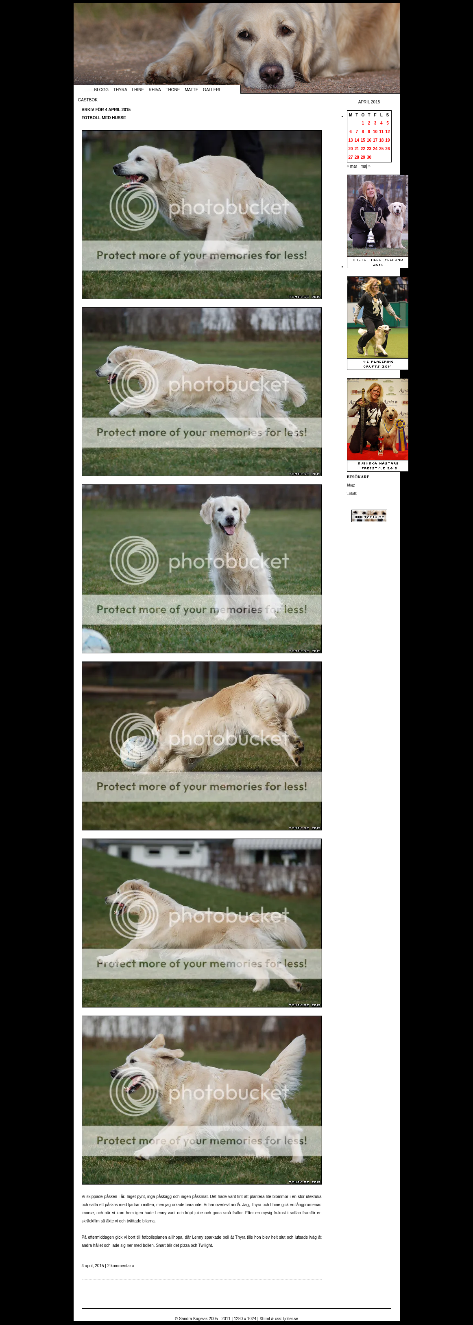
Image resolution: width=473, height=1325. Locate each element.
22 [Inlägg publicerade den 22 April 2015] (363, 149)
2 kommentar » (121, 1266)
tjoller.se (290, 1318)
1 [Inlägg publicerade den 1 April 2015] (363, 123)
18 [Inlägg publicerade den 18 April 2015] (381, 140)
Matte (191, 90)
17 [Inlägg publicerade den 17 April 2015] (375, 140)
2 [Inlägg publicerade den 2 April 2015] (369, 123)
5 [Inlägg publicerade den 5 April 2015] (387, 123)
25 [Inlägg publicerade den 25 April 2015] (381, 149)
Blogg (101, 90)
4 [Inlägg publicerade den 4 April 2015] (381, 123)
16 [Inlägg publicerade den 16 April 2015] (369, 140)
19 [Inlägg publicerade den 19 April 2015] (387, 140)
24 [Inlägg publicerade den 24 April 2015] (375, 149)
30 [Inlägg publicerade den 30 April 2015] (369, 157)
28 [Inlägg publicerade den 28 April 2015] (357, 157)
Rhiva (155, 90)
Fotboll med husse (104, 118)
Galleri (211, 90)
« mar (352, 166)
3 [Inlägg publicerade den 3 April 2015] (375, 123)
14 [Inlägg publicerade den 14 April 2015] (357, 140)
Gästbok (88, 100)
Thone (173, 90)
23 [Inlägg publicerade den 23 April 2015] (369, 149)
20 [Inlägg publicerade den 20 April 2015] (351, 149)
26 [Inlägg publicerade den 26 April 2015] (387, 149)
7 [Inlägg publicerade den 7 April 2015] (356, 131)
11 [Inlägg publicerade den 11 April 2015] (381, 131)
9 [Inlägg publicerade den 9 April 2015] (369, 131)
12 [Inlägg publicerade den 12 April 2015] (387, 131)
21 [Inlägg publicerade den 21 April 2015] (357, 149)
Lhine (138, 90)
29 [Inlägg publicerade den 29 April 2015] (363, 157)
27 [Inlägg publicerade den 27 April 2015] (351, 157)
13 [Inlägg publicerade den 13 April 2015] (351, 140)
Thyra (120, 90)
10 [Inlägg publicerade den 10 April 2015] (375, 131)
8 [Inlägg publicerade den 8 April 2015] (363, 131)
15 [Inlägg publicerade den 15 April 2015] (363, 140)
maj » (365, 166)
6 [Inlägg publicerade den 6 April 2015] (350, 131)
